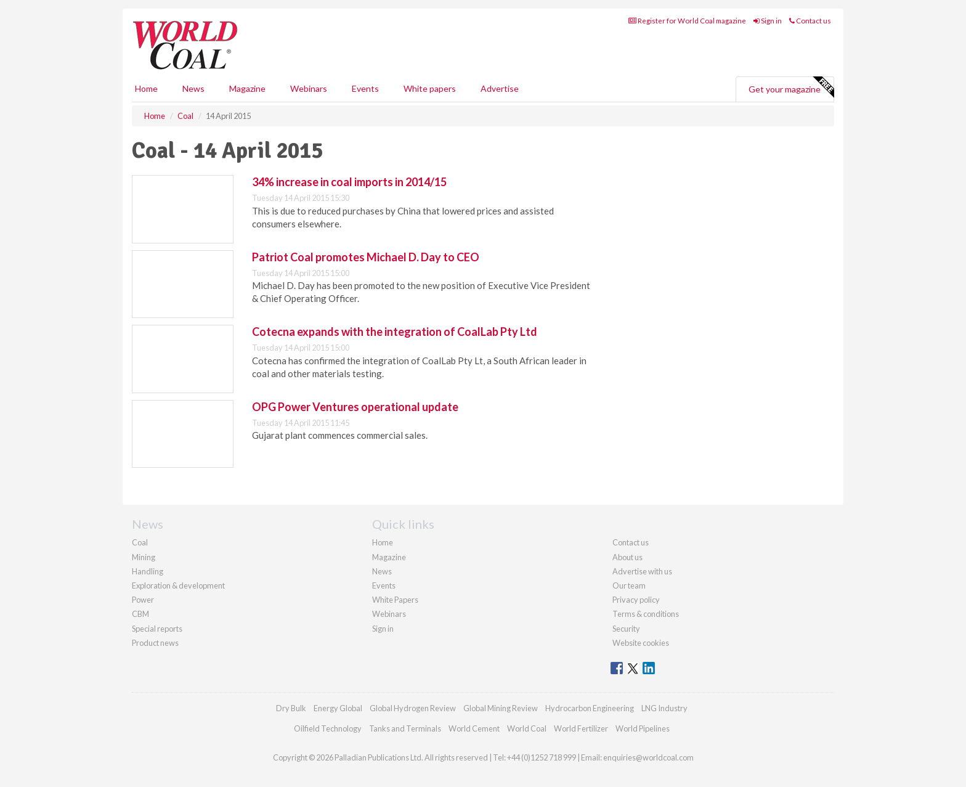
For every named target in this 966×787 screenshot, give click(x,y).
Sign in (767, 21)
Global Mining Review (500, 708)
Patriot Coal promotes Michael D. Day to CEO (365, 257)
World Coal (526, 728)
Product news (155, 643)
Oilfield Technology (328, 728)
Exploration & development (178, 585)
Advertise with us (642, 571)
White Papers (395, 600)
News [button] (193, 88)
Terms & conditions (645, 614)
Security (626, 629)
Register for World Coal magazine (687, 21)
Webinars (308, 88)
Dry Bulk (291, 708)
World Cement (474, 728)
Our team (629, 585)
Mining (143, 557)
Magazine (247, 88)
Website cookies (640, 643)
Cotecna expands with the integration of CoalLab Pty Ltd (394, 331)
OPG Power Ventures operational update (355, 407)
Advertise (500, 88)
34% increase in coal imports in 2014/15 (349, 182)
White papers (430, 88)
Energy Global (338, 708)
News (382, 571)
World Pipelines (642, 728)
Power (143, 600)
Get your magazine (791, 87)
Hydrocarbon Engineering (589, 708)
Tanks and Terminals (405, 728)
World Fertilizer (581, 728)
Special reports (157, 629)
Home (146, 88)
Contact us (810, 21)
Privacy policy (636, 600)
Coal (140, 542)
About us (627, 557)
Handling (147, 571)
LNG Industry (664, 708)
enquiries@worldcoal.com (648, 757)
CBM (140, 614)
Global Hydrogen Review (413, 708)
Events (365, 88)
